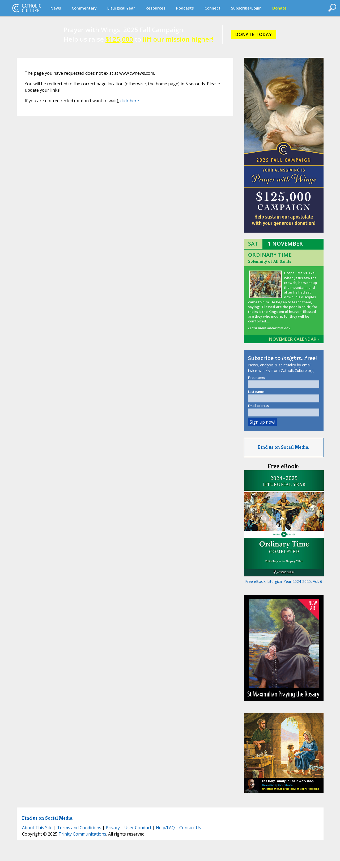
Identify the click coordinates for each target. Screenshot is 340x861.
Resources (155, 8)
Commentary (84, 8)
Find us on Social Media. (283, 447)
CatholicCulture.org (26, 8)
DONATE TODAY (253, 34)
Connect (212, 8)
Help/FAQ (165, 828)
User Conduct (137, 828)
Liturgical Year (121, 8)
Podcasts (185, 8)
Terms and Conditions (79, 828)
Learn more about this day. (269, 328)
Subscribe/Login (246, 8)
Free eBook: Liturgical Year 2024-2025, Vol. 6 (283, 581)
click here (129, 101)
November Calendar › (294, 339)
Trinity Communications (82, 834)
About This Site (37, 828)
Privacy (113, 828)
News (55, 8)
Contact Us (190, 828)
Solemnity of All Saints (269, 261)
